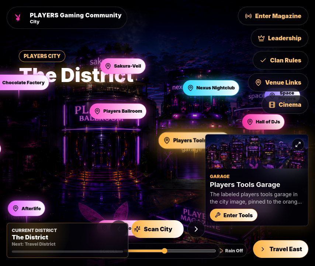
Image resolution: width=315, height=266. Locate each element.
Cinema (285, 104)
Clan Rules (280, 60)
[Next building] (196, 229)
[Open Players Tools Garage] (194, 140)
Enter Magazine (273, 16)
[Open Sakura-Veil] (122, 66)
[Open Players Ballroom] (118, 111)
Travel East (280, 249)
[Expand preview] (298, 144)
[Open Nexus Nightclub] (211, 88)
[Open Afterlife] (26, 208)
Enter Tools (234, 215)
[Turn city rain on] (230, 250)
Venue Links (278, 82)
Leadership (279, 38)
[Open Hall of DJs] (263, 122)
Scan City (153, 229)
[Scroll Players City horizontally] (169, 251)
